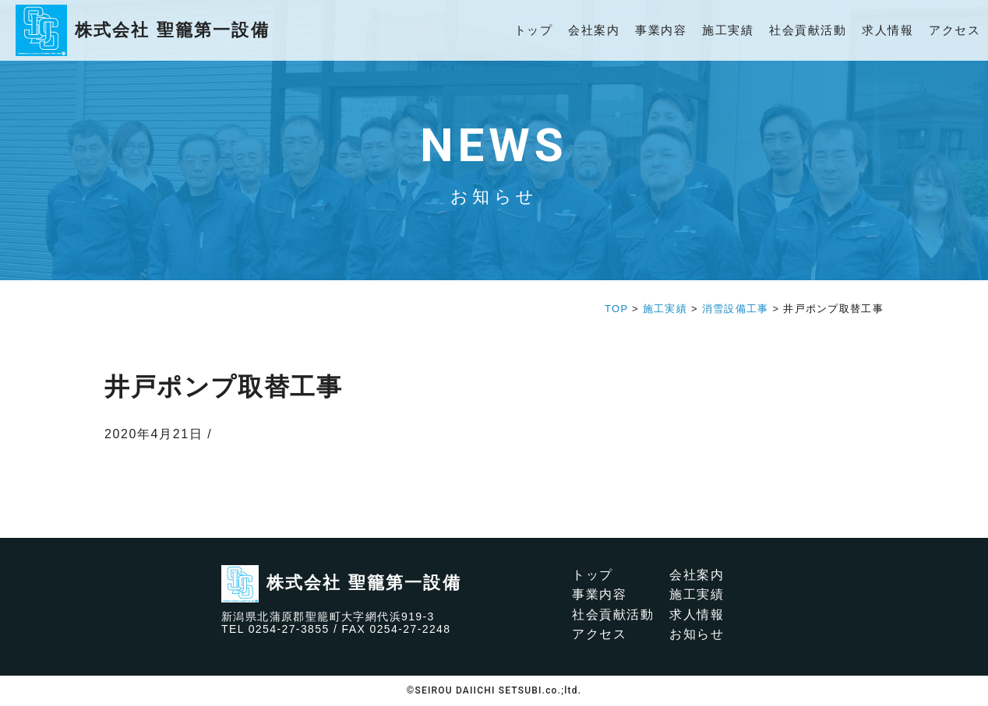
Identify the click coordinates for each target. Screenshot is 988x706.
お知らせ (696, 634)
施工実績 (727, 30)
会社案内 (593, 30)
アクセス (954, 30)
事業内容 (660, 30)
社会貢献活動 (807, 30)
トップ (533, 30)
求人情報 (887, 30)
